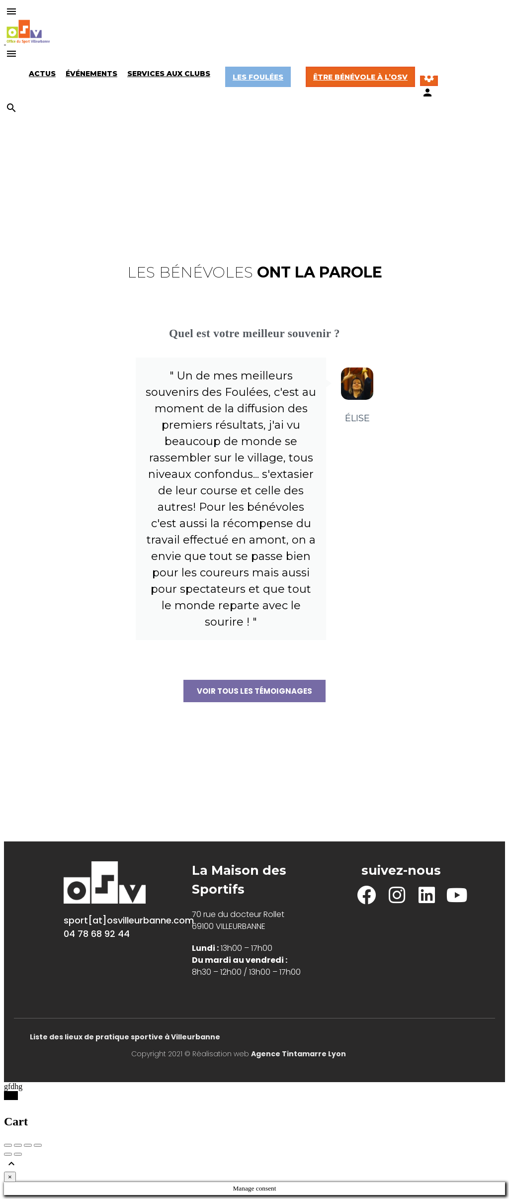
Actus (42, 73)
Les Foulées (258, 77)
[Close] (10, 1177)
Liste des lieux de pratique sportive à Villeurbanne (125, 1037)
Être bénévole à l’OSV (360, 77)
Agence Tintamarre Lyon (298, 1054)
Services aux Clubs (168, 73)
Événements (91, 73)
